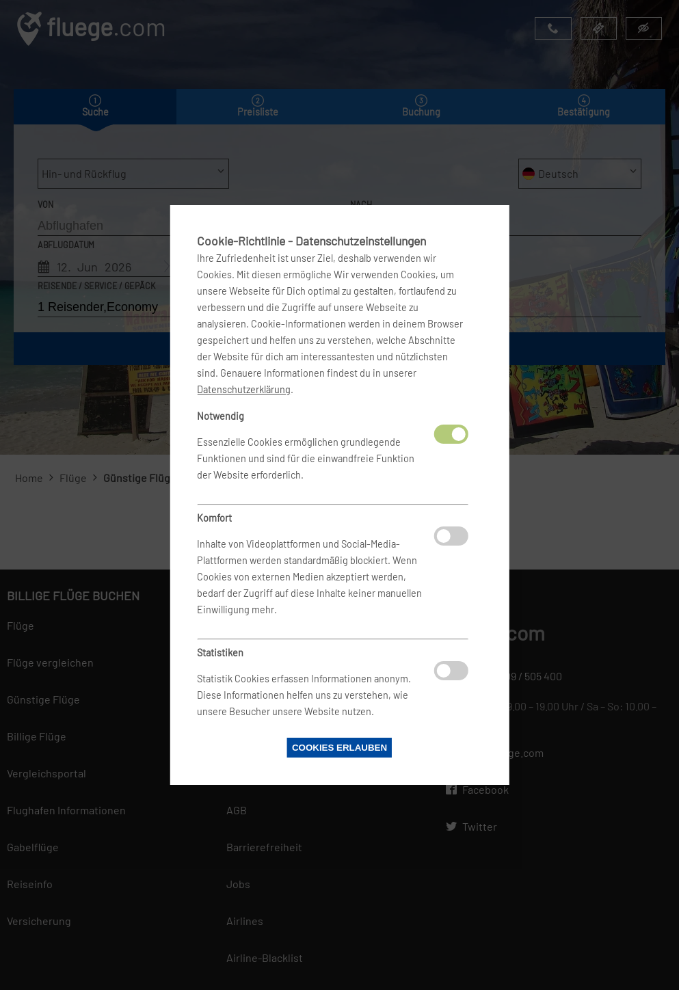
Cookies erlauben (339, 747)
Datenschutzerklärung (244, 389)
